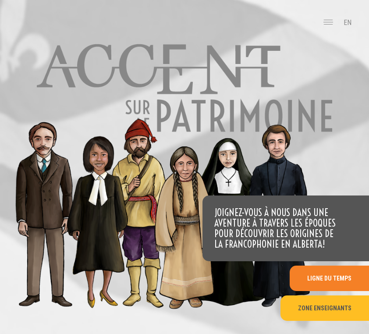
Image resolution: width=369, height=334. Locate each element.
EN (347, 22)
